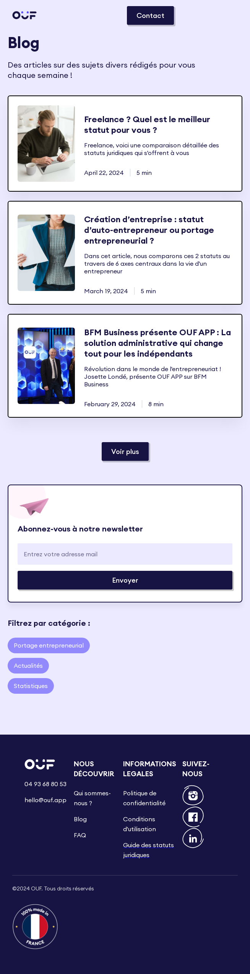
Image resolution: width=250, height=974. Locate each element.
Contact (150, 15)
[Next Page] (125, 451)
